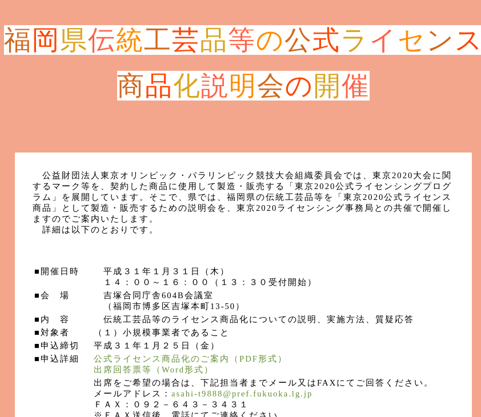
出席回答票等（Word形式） (154, 369)
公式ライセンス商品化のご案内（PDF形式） (190, 358)
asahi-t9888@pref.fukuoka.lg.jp (241, 393)
